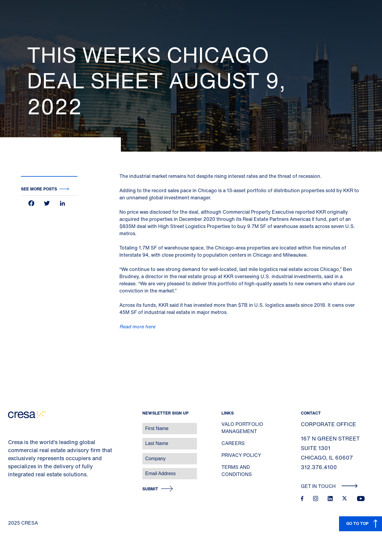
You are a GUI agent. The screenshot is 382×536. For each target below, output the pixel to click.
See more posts (39, 189)
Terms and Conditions (236, 470)
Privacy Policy (241, 455)
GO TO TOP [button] (357, 523)
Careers (233, 443)
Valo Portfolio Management (242, 428)
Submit (150, 489)
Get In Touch (329, 486)
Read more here (137, 326)
